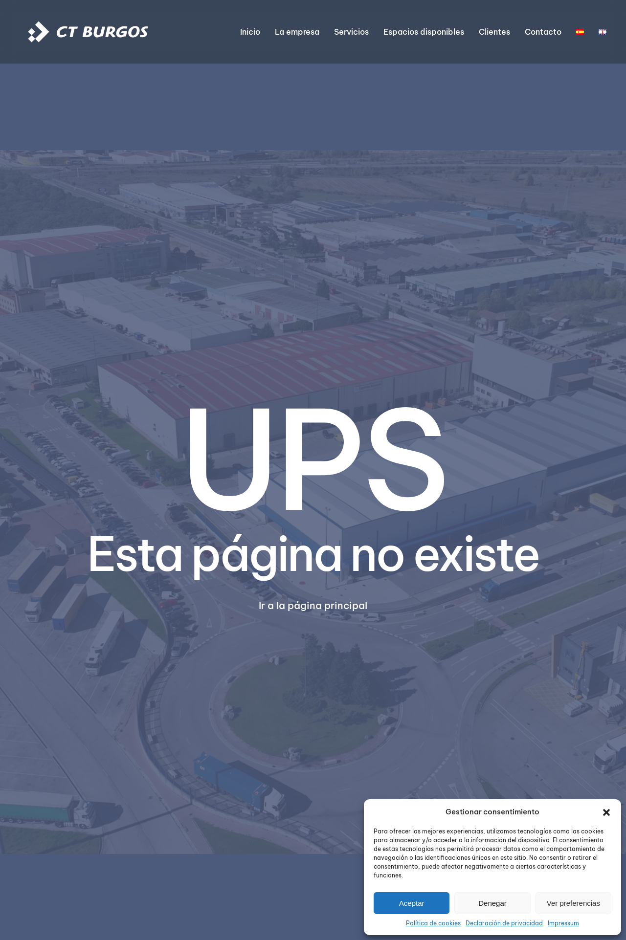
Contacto (543, 32)
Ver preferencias (573, 903)
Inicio (250, 32)
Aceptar (412, 903)
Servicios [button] (351, 32)
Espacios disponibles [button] (423, 32)
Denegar (492, 903)
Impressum (563, 923)
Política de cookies (433, 923)
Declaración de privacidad (504, 923)
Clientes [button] (494, 32)
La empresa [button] (297, 32)
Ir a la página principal (313, 605)
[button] (606, 812)
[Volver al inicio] (88, 32)
